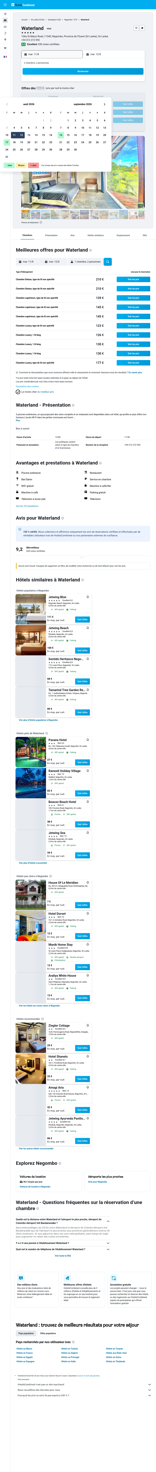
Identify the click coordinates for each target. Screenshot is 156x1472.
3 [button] (29, 89)
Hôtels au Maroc (25, 1348)
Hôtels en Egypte (25, 1357)
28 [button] (58, 111)
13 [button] (51, 97)
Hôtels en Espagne (26, 1361)
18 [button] (36, 104)
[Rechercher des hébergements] (5, 20)
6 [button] (51, 89)
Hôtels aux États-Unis (116, 1353)
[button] (5, 4)
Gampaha (52, 20)
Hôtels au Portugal (70, 1357)
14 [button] (58, 97)
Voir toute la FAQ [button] (63, 1256)
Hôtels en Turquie (114, 1348)
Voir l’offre (83, 619)
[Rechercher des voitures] (5, 27)
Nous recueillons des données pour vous (84, 1390)
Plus (18, 420)
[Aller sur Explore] (5, 39)
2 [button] (73, 82)
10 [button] (29, 97)
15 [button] (65, 97)
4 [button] (36, 89)
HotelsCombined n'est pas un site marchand (84, 1384)
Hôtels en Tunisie (70, 1348)
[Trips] (5, 48)
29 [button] (65, 111)
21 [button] (58, 104)
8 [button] (65, 89)
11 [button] (36, 97)
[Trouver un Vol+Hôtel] (5, 33)
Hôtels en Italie (69, 1361)
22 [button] (65, 104)
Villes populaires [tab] (48, 1333)
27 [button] (51, 111)
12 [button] (43, 97)
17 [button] (29, 104)
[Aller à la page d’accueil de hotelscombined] (23, 4)
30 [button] (73, 111)
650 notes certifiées (49, 44)
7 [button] (58, 89)
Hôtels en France (25, 1353)
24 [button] (29, 111)
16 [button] (73, 97)
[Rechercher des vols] (5, 14)
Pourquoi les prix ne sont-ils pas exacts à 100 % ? (84, 1395)
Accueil (25, 20)
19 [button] (43, 104)
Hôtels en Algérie (70, 1353)
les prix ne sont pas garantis (89, 1376)
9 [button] (73, 89)
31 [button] (29, 119)
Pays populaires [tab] (26, 1333)
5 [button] (43, 89)
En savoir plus (135, 372)
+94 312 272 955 (31, 40)
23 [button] (73, 104)
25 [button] (36, 111)
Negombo (69, 20)
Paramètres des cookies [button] (27, 386)
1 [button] (65, 82)
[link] (39, 720)
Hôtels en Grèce (113, 1357)
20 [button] (51, 104)
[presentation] (41, 222)
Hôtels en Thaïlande (115, 1361)
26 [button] (43, 111)
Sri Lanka (35, 20)
